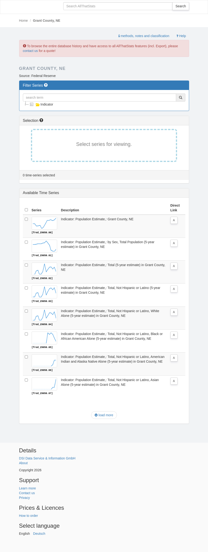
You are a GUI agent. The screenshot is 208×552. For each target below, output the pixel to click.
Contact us (27, 492)
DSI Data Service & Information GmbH (47, 458)
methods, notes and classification (144, 36)
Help (181, 36)
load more (104, 414)
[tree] (104, 104)
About (23, 462)
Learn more (27, 487)
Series (37, 210)
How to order (28, 515)
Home (23, 20)
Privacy (24, 497)
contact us (30, 51)
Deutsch (39, 533)
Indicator (41, 104)
